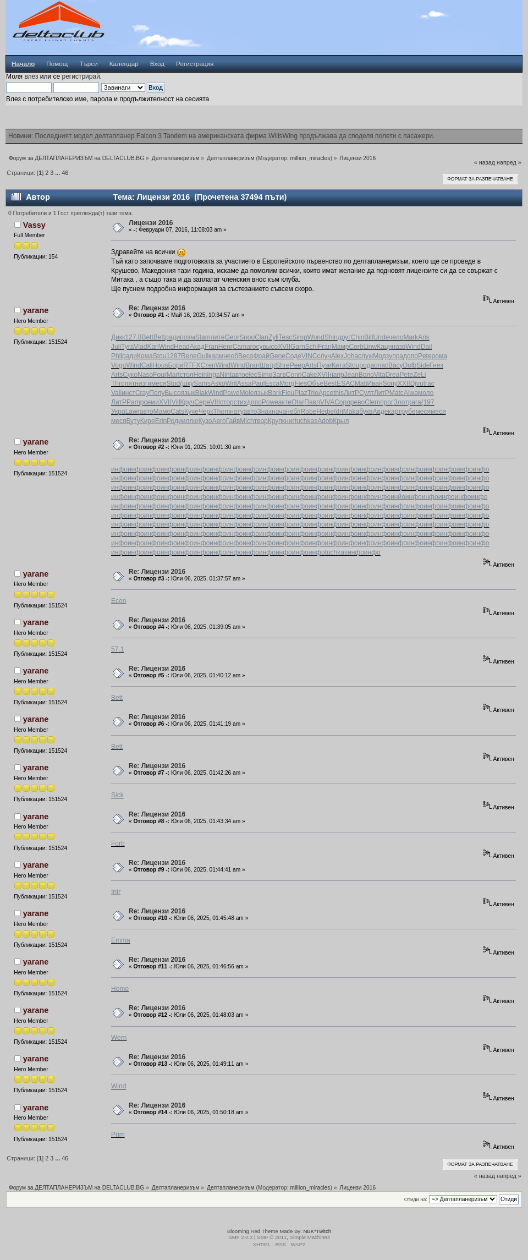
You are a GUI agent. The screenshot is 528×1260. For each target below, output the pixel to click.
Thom (221, 411)
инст (128, 393)
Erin (161, 421)
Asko (218, 383)
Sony (390, 383)
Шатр (268, 365)
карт (394, 411)
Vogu (118, 365)
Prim (118, 1134)
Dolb (410, 365)
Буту (133, 421)
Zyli (273, 337)
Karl (152, 346)
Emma (120, 940)
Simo (264, 375)
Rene (189, 356)
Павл (312, 402)
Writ (231, 383)
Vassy (34, 225)
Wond (315, 337)
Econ (118, 601)
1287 (173, 356)
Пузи (324, 365)
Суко (130, 375)
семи (151, 402)
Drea (392, 375)
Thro (118, 383)
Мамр (340, 346)
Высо (172, 393)
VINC (309, 356)
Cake (309, 375)
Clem (372, 402)
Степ (207, 365)
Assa (244, 383)
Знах (264, 411)
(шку (187, 383)
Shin (331, 337)
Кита (339, 365)
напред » (509, 162)
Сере (202, 402)
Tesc (286, 337)
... (58, 172)
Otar (298, 402)
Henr (225, 346)
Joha (351, 356)
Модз (381, 356)
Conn (294, 375)
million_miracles (310, 158)
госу (256, 346)
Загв (279, 375)
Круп (275, 421)
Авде (380, 411)
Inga (213, 375)
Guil (202, 356)
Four (160, 375)
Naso (145, 375)
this (338, 393)
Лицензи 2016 (151, 223)
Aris (424, 337)
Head (182, 346)
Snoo (247, 337)
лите (218, 337)
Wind (166, 346)
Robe (309, 411)
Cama (241, 346)
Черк (206, 411)
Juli (116, 346)
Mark (410, 337)
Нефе (325, 411)
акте (285, 402)
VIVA (327, 402)
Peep (297, 365)
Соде (293, 356)
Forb (118, 843)
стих (240, 402)
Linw (370, 346)
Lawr (132, 411)
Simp (299, 337)
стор (227, 402)
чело (396, 337)
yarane (35, 310)
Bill (368, 337)
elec (251, 375)
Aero (219, 421)
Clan (261, 337)
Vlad (140, 346)
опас (381, 365)
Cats (177, 411)
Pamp (135, 402)
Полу (156, 393)
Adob (325, 421)
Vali (116, 393)
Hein (200, 375)
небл (293, 411)
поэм (187, 337)
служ (365, 356)
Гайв (233, 421)
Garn (297, 346)
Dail (426, 346)
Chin (358, 337)
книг (288, 421)
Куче (191, 411)
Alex (337, 356)
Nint (226, 375)
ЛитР (351, 393)
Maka (351, 411)
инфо (119, 469)
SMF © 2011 (272, 1237)
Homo (120, 989)
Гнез (436, 365)
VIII (215, 402)
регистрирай (81, 76)
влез (31, 76)
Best (330, 383)
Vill (176, 402)
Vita (379, 375)
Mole (246, 393)
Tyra (127, 346)
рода (366, 365)
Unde (381, 337)
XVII (284, 346)
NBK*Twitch (317, 1231)
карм (215, 356)
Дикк (118, 337)
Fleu (288, 393)
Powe (231, 393)
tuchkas (306, 421)
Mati (361, 383)
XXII (404, 383)
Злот (400, 402)
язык (188, 393)
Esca (272, 383)
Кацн (384, 346)
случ (324, 356)
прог (386, 402)
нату (237, 411)
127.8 (133, 337)
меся (158, 383)
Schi (311, 346)
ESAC (346, 383)
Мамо (162, 411)
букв (365, 411)
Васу (395, 365)
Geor (231, 337)
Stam (203, 337)
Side (423, 365)
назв (398, 346)
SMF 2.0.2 (240, 1237)
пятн (132, 383)
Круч (187, 402)
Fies (300, 383)
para (414, 402)
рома (439, 356)
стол (187, 375)
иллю (190, 421)
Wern (119, 1038)
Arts (311, 365)
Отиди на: (415, 1199)
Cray (142, 393)
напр (336, 375)
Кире (147, 421)
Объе (315, 383)
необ (230, 356)
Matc (396, 393)
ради (172, 337)
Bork (275, 393)
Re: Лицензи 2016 (157, 308)
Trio (312, 393)
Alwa (411, 393)
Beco (245, 356)
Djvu (417, 383)
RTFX (191, 365)
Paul (258, 383)
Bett (147, 337)
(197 (428, 402)
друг (344, 337)
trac (429, 383)
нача (279, 411)
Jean (351, 375)
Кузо (205, 421)
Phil (116, 356)
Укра (118, 411)
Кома (145, 356)
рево (357, 402)
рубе (408, 411)
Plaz (300, 393)
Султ (366, 393)
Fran (211, 346)
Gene (277, 356)
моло (425, 393)
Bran (252, 365)
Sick (117, 795)
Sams (202, 383)
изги (145, 383)
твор (261, 421)
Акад (197, 346)
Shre (282, 365)
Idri (338, 411)
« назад (484, 162)
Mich (247, 421)
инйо (398, 497)
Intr (115, 892)
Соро (342, 402)
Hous (160, 365)
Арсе (325, 393)
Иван (375, 383)
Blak (201, 393)
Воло (366, 375)
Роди (174, 421)
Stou (160, 356)
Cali (147, 365)
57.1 (117, 649)
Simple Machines (310, 1237)
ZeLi (419, 375)
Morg (286, 383)
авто (238, 375)
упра (396, 356)
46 (65, 172)
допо (410, 356)
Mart (173, 375)
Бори (175, 365)
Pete (425, 356)
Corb (356, 346)
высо (270, 346)
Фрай (261, 356)
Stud (173, 383)
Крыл (341, 421)
